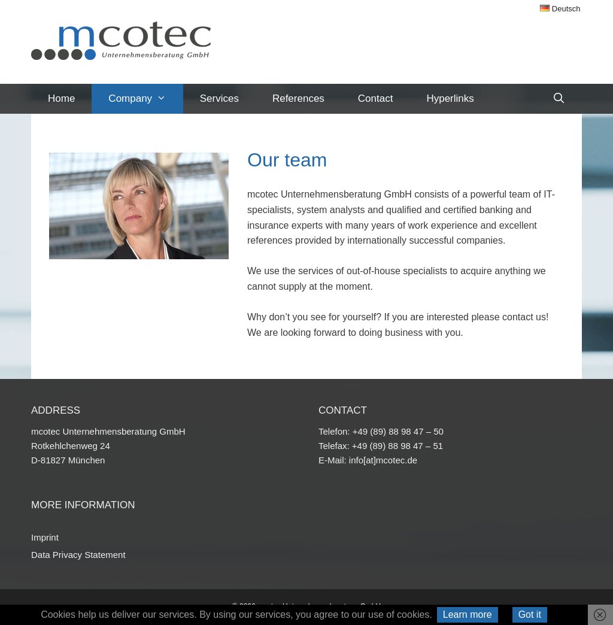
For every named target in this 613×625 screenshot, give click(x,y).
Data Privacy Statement (78, 555)
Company (145, 99)
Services (219, 98)
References (298, 98)
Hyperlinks (450, 98)
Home (61, 98)
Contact (375, 98)
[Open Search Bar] (558, 99)
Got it (529, 614)
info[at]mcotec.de (383, 460)
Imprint (45, 537)
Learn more (467, 614)
